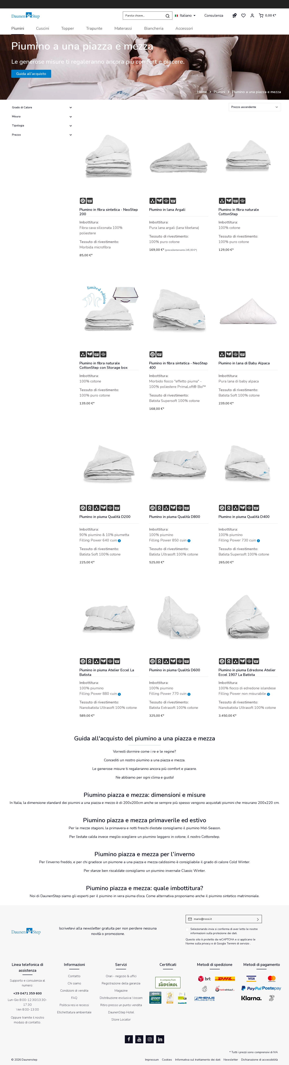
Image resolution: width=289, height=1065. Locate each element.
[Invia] (258, 919)
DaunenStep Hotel (121, 1012)
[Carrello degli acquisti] (267, 15)
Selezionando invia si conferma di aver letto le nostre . (224, 931)
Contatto (74, 976)
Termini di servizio (238, 943)
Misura (42, 116)
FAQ (74, 998)
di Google (220, 943)
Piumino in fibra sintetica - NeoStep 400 (178, 365)
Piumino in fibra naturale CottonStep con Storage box (103, 365)
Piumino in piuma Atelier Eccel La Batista (106, 672)
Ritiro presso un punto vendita (121, 1005)
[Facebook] (129, 1039)
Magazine (121, 990)
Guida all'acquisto (31, 73)
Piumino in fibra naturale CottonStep (239, 211)
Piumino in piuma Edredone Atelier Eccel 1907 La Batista (247, 672)
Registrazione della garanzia (121, 983)
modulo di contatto (27, 1022)
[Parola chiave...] (143, 15)
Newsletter (231, 1060)
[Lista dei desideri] (243, 15)
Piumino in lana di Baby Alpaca (244, 363)
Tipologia (42, 125)
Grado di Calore (42, 107)
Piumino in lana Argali (167, 209)
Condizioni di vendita (74, 990)
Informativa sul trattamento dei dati (197, 1060)
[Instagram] (150, 1039)
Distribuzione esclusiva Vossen (121, 998)
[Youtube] (139, 1039)
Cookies (167, 1060)
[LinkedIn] (160, 1039)
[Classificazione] (255, 107)
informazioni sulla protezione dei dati (213, 933)
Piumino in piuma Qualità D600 (174, 670)
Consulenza (214, 15)
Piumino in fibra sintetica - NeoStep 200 (108, 211)
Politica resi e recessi (74, 1005)
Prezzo (42, 135)
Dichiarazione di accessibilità (259, 1060)
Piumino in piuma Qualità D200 (104, 517)
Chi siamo (74, 983)
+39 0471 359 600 (27, 993)
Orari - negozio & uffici (121, 976)
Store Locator (121, 1019)
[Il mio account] (252, 15)
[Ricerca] (167, 15)
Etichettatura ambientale (74, 1012)
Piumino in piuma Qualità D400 (244, 517)
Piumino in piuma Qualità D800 (174, 517)
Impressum (152, 1060)
